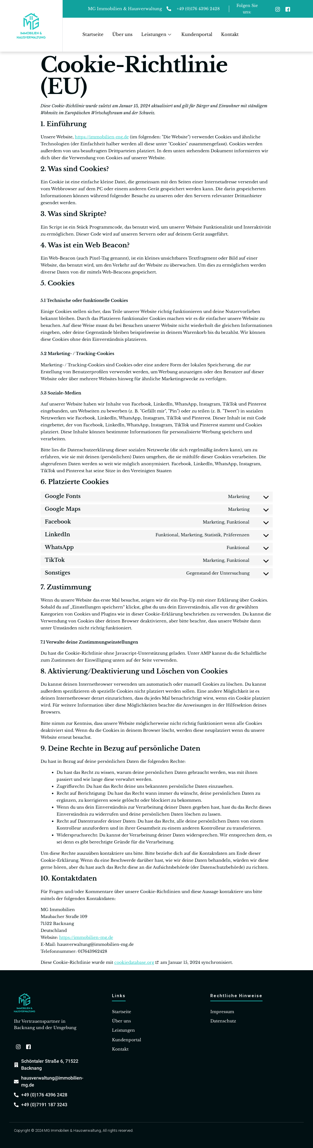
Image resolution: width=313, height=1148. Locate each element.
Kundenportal (196, 34)
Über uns (122, 34)
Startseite (93, 34)
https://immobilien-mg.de (102, 137)
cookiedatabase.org (134, 962)
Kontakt (230, 34)
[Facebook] (287, 8)
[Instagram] (277, 8)
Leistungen (157, 34)
